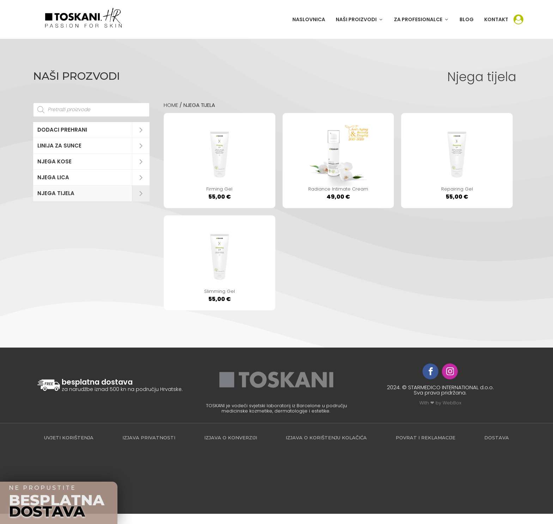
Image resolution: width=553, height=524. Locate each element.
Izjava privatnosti (148, 448)
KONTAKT (496, 19)
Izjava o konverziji (230, 448)
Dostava (496, 448)
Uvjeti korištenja (68, 448)
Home (171, 105)
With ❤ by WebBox (440, 413)
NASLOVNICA (308, 19)
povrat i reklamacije (425, 448)
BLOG (467, 19)
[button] (359, 19)
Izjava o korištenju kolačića (326, 448)
